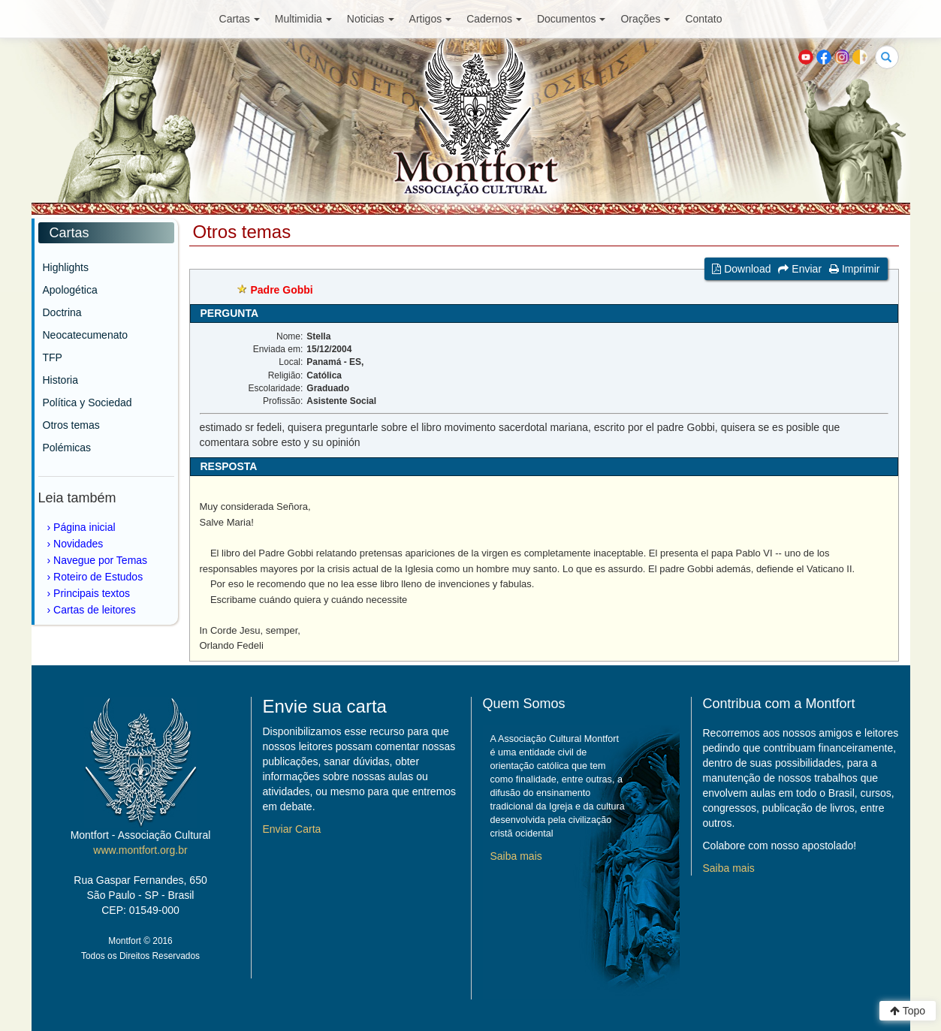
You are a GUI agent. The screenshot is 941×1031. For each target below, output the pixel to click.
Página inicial (84, 527)
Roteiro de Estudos (98, 577)
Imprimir (854, 269)
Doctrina (62, 312)
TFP (52, 357)
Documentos (571, 19)
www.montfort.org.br (140, 850)
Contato (703, 19)
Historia (60, 380)
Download (741, 269)
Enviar (800, 269)
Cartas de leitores (94, 610)
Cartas (239, 19)
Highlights (66, 267)
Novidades (78, 544)
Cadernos (494, 19)
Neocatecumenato (85, 335)
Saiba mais (516, 856)
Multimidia (303, 19)
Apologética (70, 290)
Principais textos (91, 593)
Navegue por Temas (100, 560)
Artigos (430, 19)
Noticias (370, 19)
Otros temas (71, 425)
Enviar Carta (292, 829)
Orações (645, 19)
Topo (907, 1011)
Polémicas (67, 448)
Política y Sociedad (87, 402)
